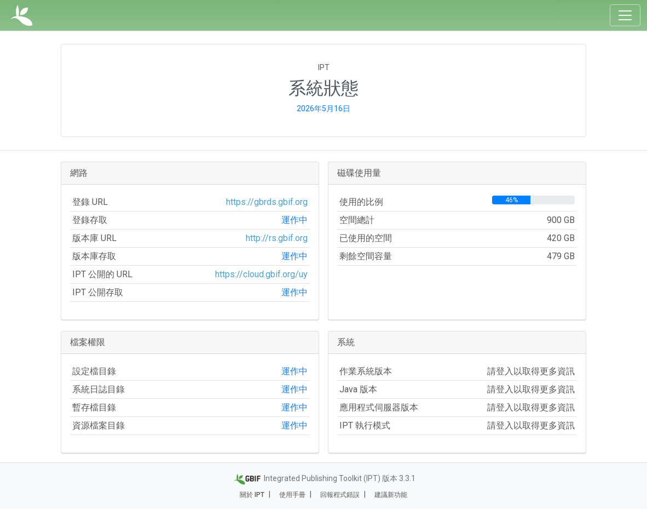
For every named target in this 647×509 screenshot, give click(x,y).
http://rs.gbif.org (277, 238)
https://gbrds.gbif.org (267, 202)
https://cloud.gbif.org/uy (261, 274)
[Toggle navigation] (625, 15)
